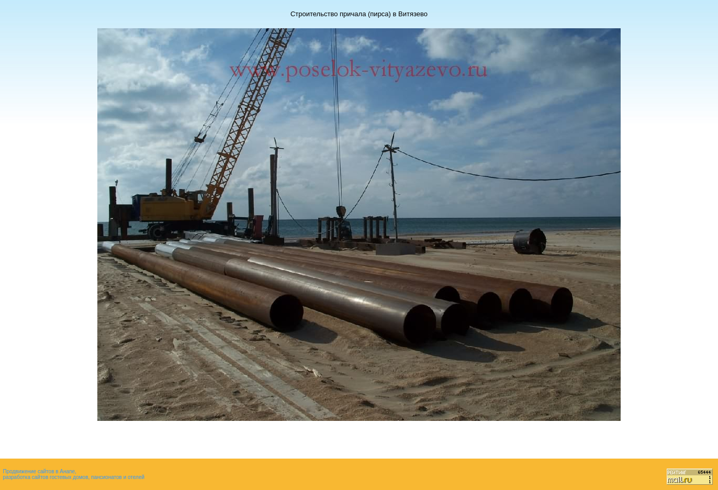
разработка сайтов (25, 477)
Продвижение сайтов (28, 471)
